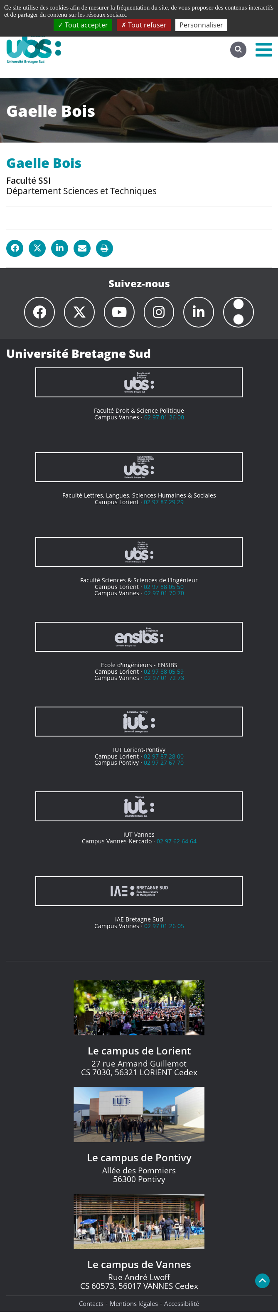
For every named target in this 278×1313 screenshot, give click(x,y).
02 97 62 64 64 (177, 842)
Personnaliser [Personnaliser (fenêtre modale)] (201, 25)
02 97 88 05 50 (164, 588)
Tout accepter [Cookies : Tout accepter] (83, 25)
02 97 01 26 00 (164, 418)
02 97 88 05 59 (164, 673)
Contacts (91, 1305)
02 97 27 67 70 (164, 764)
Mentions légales (134, 1305)
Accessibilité (181, 1305)
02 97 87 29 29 (164, 503)
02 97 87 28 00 (164, 757)
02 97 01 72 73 (164, 679)
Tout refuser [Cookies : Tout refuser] (144, 25)
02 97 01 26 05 (164, 927)
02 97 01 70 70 (164, 594)
